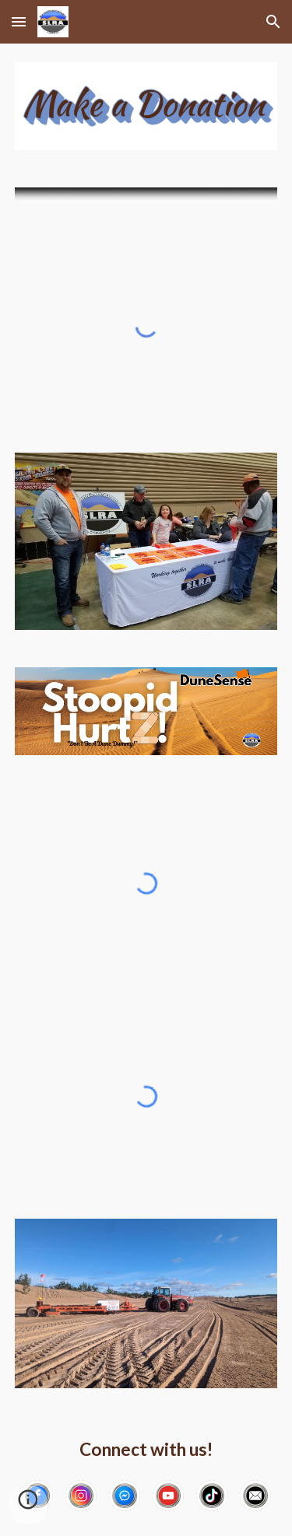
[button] (18, 21)
